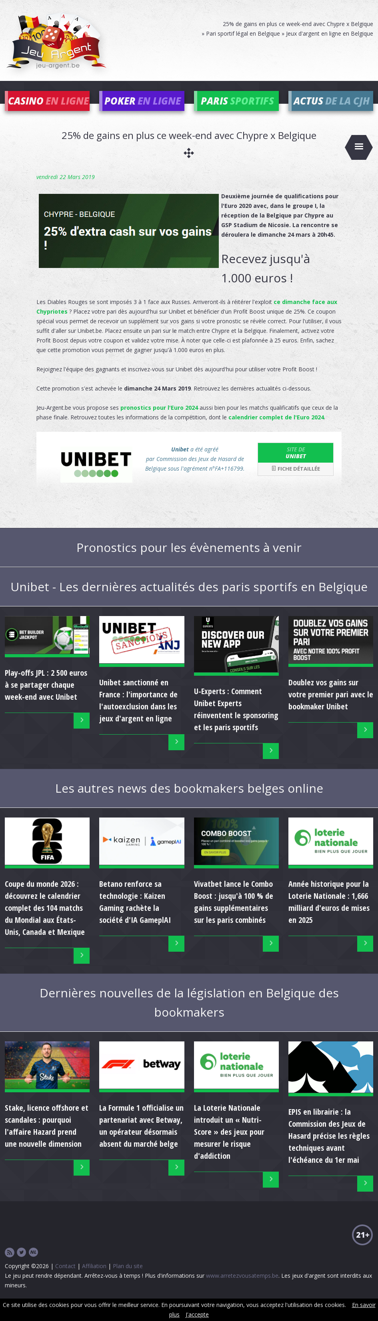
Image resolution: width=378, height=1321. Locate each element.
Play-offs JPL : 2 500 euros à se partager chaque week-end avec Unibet (46, 696)
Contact (65, 1277)
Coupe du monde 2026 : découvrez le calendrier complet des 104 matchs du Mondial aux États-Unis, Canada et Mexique (45, 919)
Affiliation (94, 1277)
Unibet (295, 464)
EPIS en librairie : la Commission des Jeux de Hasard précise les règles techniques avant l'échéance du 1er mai (329, 1147)
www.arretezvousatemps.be (242, 1287)
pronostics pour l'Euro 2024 (159, 419)
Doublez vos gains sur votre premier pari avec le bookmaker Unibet (330, 706)
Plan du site (128, 1277)
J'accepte (197, 1314)
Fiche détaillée (295, 480)
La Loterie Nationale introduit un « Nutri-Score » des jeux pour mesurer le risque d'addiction (229, 1143)
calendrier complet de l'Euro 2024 (276, 429)
